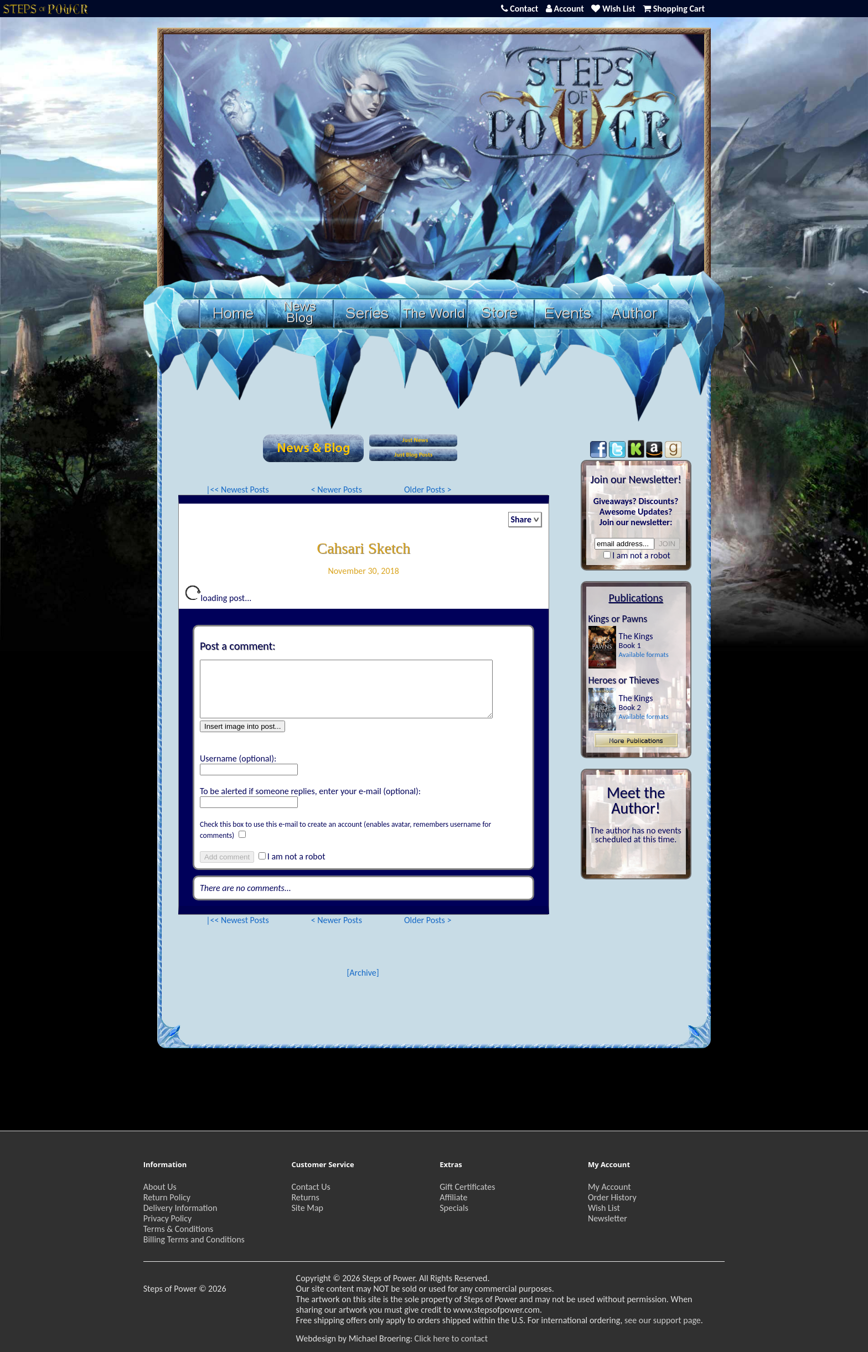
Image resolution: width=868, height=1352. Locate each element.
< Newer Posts (336, 489)
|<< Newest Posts (237, 489)
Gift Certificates (467, 1187)
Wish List (604, 1208)
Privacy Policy (167, 1218)
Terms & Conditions (178, 1229)
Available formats (644, 654)
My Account (609, 1187)
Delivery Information (180, 1208)
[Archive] (363, 972)
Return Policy (166, 1197)
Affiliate (453, 1197)
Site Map (307, 1208)
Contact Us (310, 1187)
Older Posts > (428, 489)
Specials (454, 1208)
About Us (160, 1187)
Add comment (227, 857)
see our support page (662, 1320)
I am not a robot (296, 856)
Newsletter (607, 1218)
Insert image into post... (242, 726)
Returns (305, 1197)
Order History (612, 1197)
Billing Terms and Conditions (194, 1239)
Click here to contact (451, 1338)
